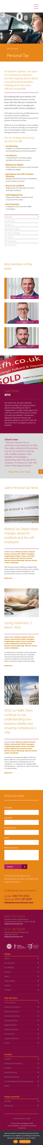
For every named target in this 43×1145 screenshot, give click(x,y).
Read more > (8, 578)
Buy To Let (8, 237)
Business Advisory (11, 1011)
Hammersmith (15, 554)
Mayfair (18, 556)
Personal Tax (9, 1034)
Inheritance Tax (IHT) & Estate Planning (19, 175)
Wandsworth (14, 558)
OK (15, 1141)
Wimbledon (14, 563)
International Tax (11, 1029)
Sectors (7, 972)
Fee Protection (12, 204)
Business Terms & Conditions (28, 1125)
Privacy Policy (22, 1128)
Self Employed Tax (14, 195)
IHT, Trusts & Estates (12, 233)
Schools (7, 1059)
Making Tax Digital (14, 164)
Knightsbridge (9, 556)
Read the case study (20, 471)
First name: (9, 808)
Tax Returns (11, 155)
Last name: (8, 818)
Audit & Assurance (12, 1007)
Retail (6, 1086)
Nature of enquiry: (11, 848)
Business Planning (11, 1016)
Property (7, 1068)
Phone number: (10, 828)
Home (7, 953)
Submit (10, 866)
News (6, 976)
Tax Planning (12, 146)
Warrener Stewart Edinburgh (14, 560)
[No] (40, 1138)
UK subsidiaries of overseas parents (18, 1081)
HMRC (23, 554)
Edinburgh (8, 1105)
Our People (9, 967)
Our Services (9, 963)
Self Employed (10, 241)
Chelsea (25, 552)
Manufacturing (10, 1072)
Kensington (30, 554)
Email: (7, 838)
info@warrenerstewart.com (19, 902)
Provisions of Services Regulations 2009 (22, 1123)
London (7, 1101)
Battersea (18, 552)
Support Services (11, 1038)
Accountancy (9, 1002)
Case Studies (9, 981)
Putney (23, 556)
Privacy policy (25, 1141)
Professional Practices (13, 1063)
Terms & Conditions (13, 1125)
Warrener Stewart (26, 558)
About (7, 958)
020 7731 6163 (14, 916)
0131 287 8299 (14, 929)
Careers (7, 985)
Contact (7, 989)
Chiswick (32, 552)
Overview (8, 216)
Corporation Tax (10, 1020)
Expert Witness (10, 1025)
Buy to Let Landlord (15, 185)
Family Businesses (11, 1077)
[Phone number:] (21, 832)
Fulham (7, 554)
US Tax (7, 1043)
